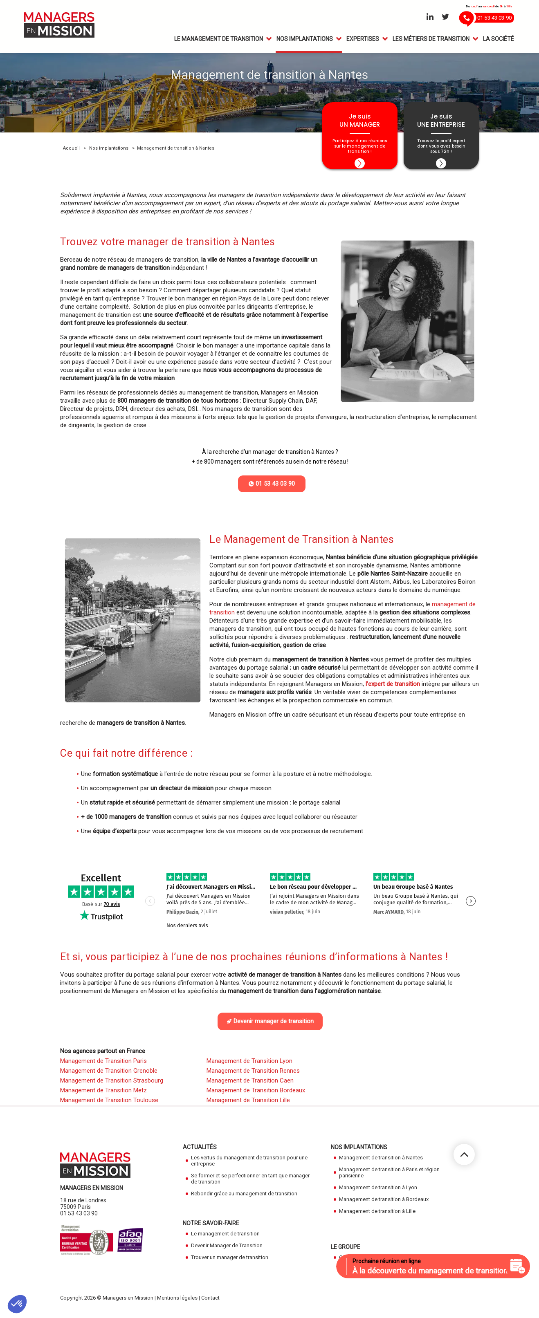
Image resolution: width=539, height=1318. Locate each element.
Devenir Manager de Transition (227, 1250)
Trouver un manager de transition (229, 1262)
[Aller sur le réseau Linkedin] (430, 17)
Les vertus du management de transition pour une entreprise (249, 1165)
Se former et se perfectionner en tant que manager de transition (250, 1183)
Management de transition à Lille (377, 1216)
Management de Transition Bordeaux (256, 1094)
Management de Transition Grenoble (108, 1075)
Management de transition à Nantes (381, 1162)
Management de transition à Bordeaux (384, 1204)
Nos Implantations (304, 39)
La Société (498, 39)
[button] (17, 1304)
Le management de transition (218, 39)
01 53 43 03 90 (79, 1218)
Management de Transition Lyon (249, 1065)
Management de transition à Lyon (378, 1192)
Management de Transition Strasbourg (111, 1085)
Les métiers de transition (431, 39)
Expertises (362, 39)
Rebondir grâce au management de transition (244, 1198)
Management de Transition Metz (103, 1094)
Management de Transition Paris (103, 1065)
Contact (210, 1302)
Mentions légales (177, 1302)
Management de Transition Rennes (253, 1075)
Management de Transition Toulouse (109, 1104)
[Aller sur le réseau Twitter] (445, 17)
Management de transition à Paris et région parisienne (389, 1177)
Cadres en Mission (361, 1262)
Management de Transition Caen (250, 1085)
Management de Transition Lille (248, 1104)
